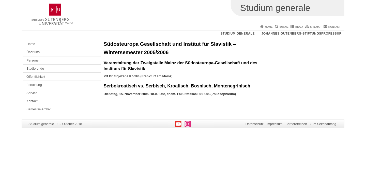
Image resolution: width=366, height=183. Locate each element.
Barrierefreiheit (296, 124)
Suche (284, 26)
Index (299, 26)
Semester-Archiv (38, 109)
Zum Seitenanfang (323, 124)
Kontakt (334, 26)
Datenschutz (255, 124)
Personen (33, 60)
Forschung (34, 85)
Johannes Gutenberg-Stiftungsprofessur (301, 33)
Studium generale (238, 33)
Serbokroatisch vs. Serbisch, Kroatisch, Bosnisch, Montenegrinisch (177, 85)
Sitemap (315, 26)
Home (268, 26)
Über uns (33, 52)
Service (31, 93)
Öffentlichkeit (35, 77)
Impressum (274, 124)
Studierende (35, 68)
